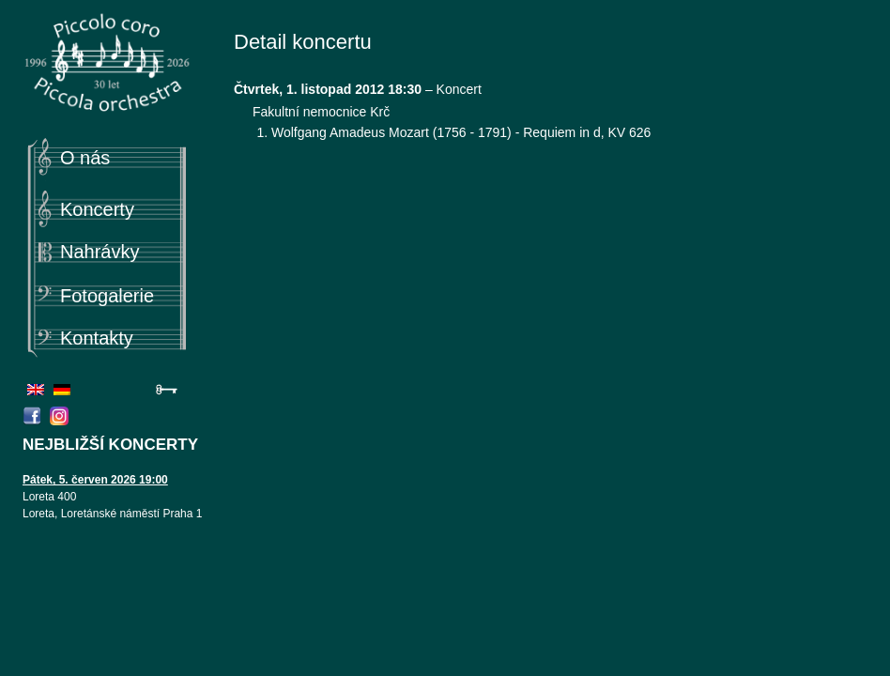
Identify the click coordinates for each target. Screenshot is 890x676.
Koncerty (97, 209)
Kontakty (96, 338)
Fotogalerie (107, 295)
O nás (85, 157)
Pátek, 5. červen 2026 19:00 (95, 479)
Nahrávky (99, 251)
